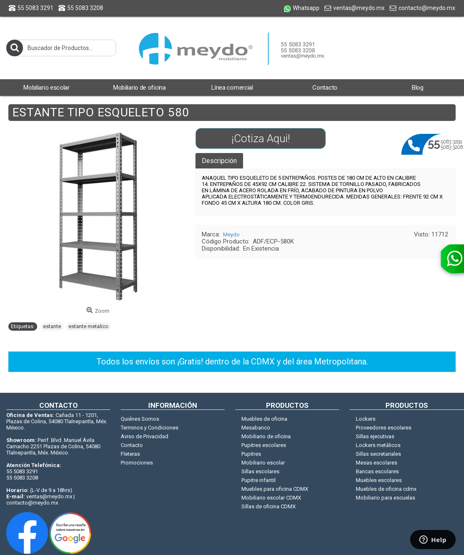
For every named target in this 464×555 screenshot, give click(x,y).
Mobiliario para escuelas (385, 498)
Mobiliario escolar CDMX (271, 498)
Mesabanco (255, 427)
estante (52, 326)
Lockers (365, 419)
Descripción (219, 161)
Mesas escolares (376, 463)
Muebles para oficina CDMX (274, 489)
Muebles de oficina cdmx (386, 489)
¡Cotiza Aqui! (260, 138)
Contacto (132, 445)
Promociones (137, 463)
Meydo (231, 234)
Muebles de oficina (264, 419)
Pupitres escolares (263, 445)
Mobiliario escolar (263, 463)
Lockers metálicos (378, 445)
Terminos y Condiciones (149, 427)
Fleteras (130, 454)
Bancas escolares (377, 471)
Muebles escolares (379, 480)
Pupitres (251, 454)
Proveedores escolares (383, 427)
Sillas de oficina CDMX (268, 506)
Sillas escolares (260, 471)
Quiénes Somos (140, 419)
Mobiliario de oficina (266, 436)
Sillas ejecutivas (375, 436)
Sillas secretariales (378, 454)
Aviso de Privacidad (144, 436)
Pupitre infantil (258, 480)
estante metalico (88, 326)
